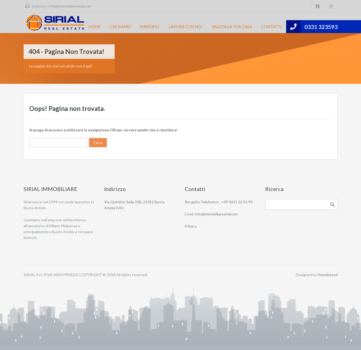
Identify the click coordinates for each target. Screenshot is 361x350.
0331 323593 (321, 26)
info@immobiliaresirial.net (70, 6)
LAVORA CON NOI (185, 26)
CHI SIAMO (120, 26)
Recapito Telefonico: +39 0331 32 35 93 (219, 202)
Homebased (328, 274)
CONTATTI (271, 26)
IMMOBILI (149, 26)
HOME (94, 26)
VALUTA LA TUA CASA (232, 26)
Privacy (191, 226)
